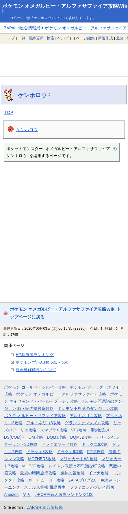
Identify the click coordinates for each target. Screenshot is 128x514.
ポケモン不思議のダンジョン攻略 (87, 408)
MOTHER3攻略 (42, 458)
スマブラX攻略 (53, 430)
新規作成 (105, 38)
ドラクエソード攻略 (59, 444)
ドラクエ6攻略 (95, 444)
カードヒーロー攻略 (46, 480)
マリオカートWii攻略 (78, 458)
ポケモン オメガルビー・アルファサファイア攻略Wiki (64, 8)
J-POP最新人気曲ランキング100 (64, 494)
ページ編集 (85, 38)
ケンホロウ (32, 95)
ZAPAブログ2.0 (82, 480)
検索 (50, 38)
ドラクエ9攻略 (70, 451)
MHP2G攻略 (33, 466)
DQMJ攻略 (56, 437)
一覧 (21, 38)
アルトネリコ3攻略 (43, 423)
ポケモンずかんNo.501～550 (42, 362)
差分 (120, 38)
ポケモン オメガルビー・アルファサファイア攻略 (61, 394)
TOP (8, 112)
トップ (9, 38)
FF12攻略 (95, 451)
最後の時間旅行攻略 (38, 473)
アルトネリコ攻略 (86, 415)
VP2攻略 (79, 430)
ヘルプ (62, 38)
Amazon (11, 494)
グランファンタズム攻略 (87, 423)
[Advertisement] (64, 59)
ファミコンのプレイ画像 (92, 487)
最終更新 (36, 38)
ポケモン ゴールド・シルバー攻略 (35, 387)
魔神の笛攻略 (72, 473)
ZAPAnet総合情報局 (22, 28)
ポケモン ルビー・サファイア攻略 (35, 415)
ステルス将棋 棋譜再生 (45, 487)
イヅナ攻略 (98, 473)
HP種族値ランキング (35, 354)
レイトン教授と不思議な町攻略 (77, 466)
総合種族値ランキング (36, 369)
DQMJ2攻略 (81, 437)
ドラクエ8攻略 (39, 451)
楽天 (27, 494)
